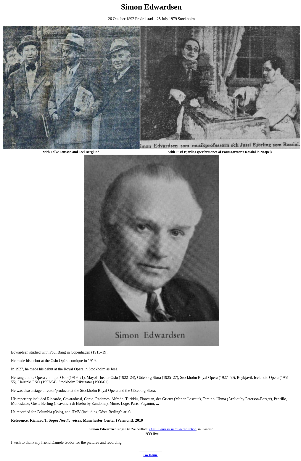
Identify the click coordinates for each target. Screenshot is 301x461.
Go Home (150, 455)
